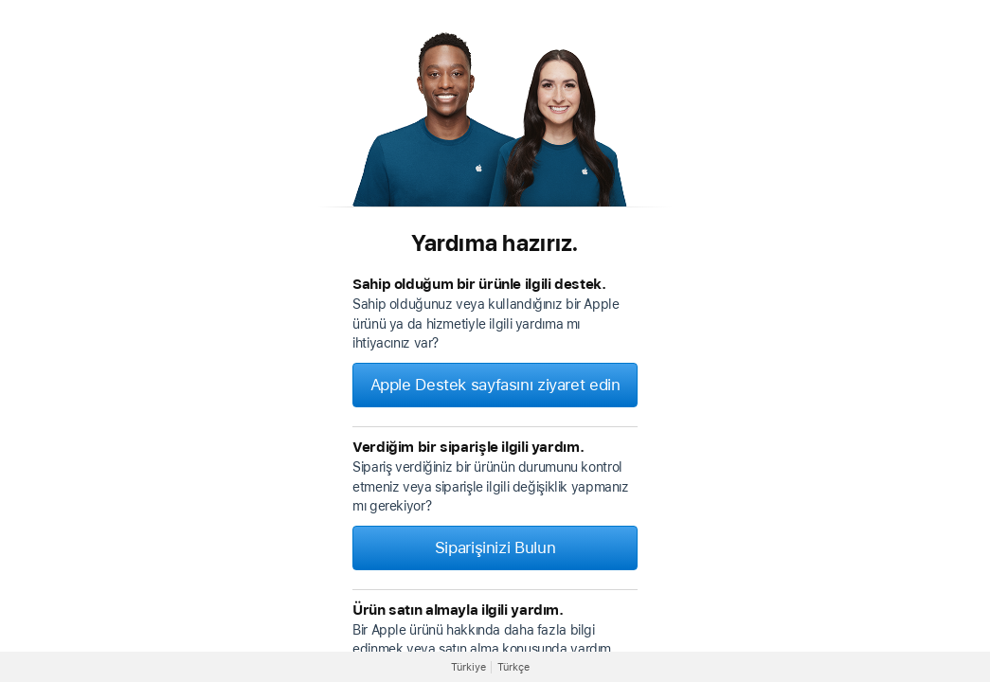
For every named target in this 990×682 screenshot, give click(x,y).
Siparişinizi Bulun (495, 547)
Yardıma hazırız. (494, 243)
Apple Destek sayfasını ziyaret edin (495, 384)
